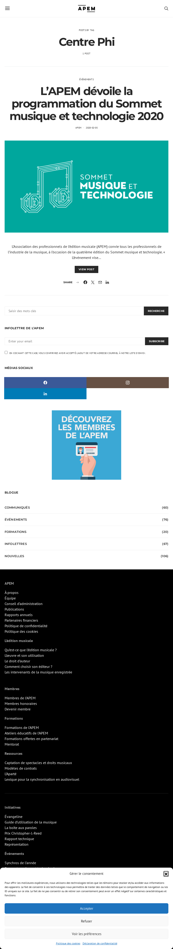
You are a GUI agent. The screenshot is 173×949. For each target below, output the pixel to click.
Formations (16, 532)
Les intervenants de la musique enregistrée (38, 672)
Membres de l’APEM (20, 698)
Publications (14, 609)
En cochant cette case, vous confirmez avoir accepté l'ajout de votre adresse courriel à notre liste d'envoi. (75, 353)
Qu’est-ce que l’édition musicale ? (31, 650)
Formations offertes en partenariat (31, 738)
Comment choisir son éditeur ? (28, 666)
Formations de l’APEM (22, 727)
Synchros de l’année (20, 862)
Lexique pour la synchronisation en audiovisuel (42, 779)
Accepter (86, 908)
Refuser (86, 921)
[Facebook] (45, 382)
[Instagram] (127, 382)
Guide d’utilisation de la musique (31, 822)
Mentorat (12, 744)
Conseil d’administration (24, 603)
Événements (86, 79)
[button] (166, 873)
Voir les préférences (86, 934)
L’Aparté (10, 773)
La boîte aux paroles (21, 827)
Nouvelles (14, 556)
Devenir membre (18, 709)
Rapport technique (19, 838)
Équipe (10, 598)
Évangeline (13, 816)
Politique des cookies (68, 943)
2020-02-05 (92, 127)
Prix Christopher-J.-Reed (23, 833)
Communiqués (17, 507)
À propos (12, 592)
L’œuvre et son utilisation (24, 655)
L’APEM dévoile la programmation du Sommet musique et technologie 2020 (86, 103)
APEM (78, 127)
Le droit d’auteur (17, 661)
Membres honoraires (21, 703)
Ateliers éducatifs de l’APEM (26, 733)
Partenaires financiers (21, 620)
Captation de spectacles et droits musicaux (38, 762)
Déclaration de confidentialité (100, 943)
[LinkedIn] (45, 393)
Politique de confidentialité (26, 625)
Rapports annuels (19, 614)
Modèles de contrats (21, 768)
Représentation (16, 844)
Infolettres (16, 544)
